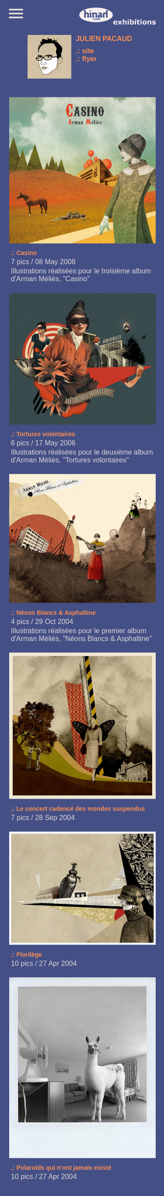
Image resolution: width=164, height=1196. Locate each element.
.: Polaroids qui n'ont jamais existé (61, 1167)
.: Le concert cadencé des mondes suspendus (78, 808)
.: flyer (86, 58)
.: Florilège (26, 954)
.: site (85, 51)
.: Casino (24, 252)
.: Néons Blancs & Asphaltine (53, 612)
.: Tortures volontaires (43, 434)
